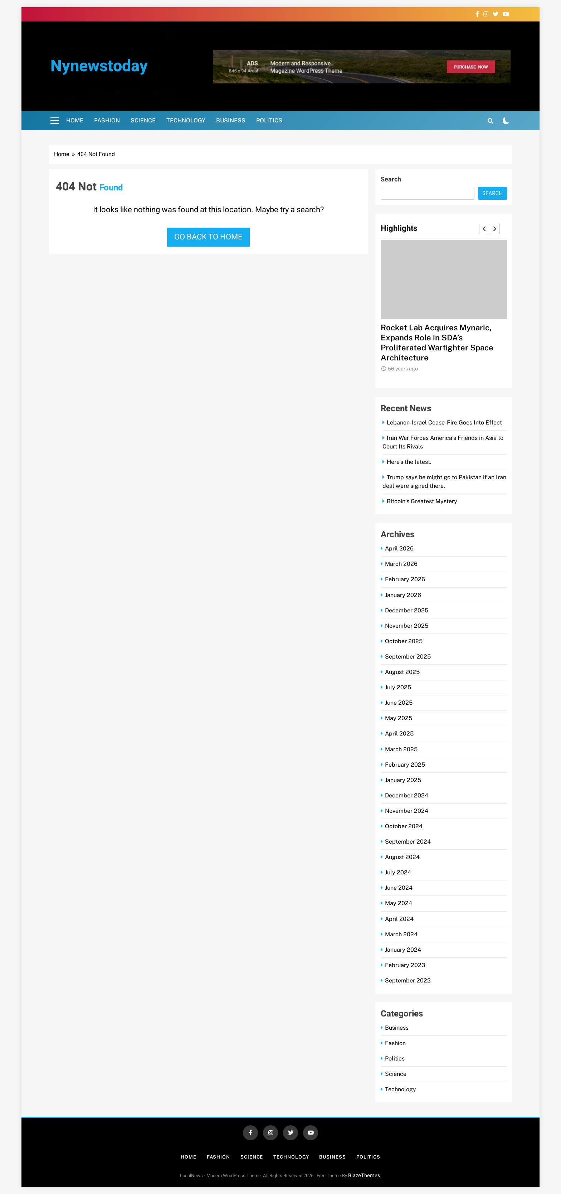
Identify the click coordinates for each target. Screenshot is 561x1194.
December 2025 (406, 610)
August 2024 (402, 857)
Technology (185, 120)
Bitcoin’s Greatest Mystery (422, 501)
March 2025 (401, 749)
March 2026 (401, 563)
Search (391, 179)
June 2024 (399, 887)
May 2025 (398, 718)
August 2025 (402, 672)
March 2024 (401, 934)
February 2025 (405, 764)
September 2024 (408, 841)
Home (74, 120)
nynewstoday (99, 66)
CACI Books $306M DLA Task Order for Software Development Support (442, 337)
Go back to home (208, 237)
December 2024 (406, 795)
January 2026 (403, 595)
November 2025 (406, 625)
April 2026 (399, 548)
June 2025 (399, 702)
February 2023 (405, 965)
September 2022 (408, 980)
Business (230, 120)
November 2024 (406, 810)
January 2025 (403, 780)
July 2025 (398, 687)
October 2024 (404, 826)
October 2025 (404, 641)
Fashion (107, 120)
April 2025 (399, 733)
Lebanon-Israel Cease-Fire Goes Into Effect (444, 422)
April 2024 (399, 919)
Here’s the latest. (409, 461)
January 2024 (403, 949)
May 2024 (398, 903)
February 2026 (405, 579)
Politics (269, 120)
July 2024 (398, 872)
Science (143, 120)
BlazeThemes (364, 1175)
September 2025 (408, 656)
